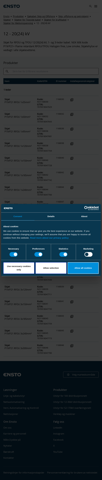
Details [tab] (51, 216)
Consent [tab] (17, 216)
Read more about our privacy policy (49, 238)
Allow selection (51, 268)
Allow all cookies (83, 268)
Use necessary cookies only (19, 268)
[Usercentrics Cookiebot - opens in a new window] (86, 208)
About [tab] (84, 216)
